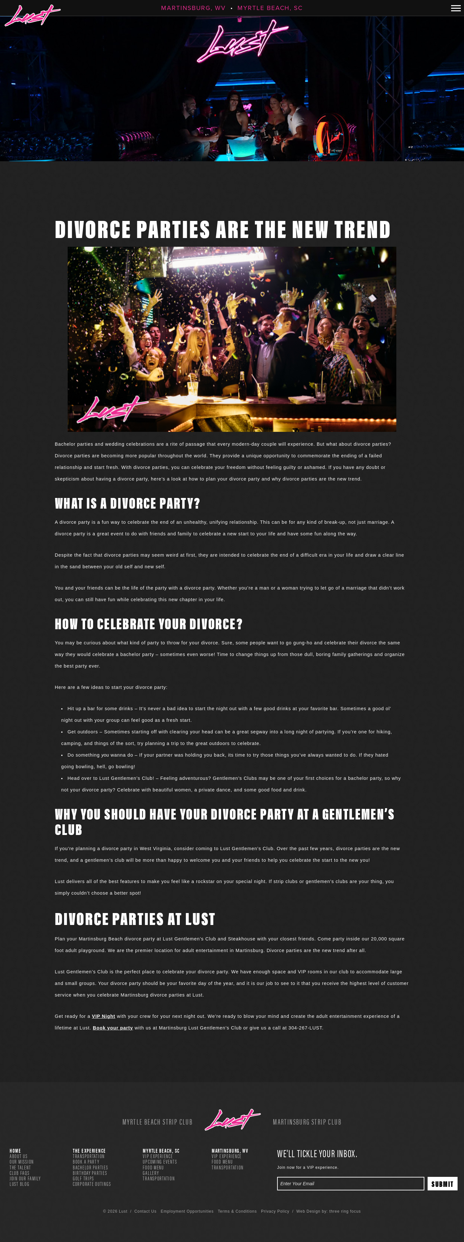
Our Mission (22, 1161)
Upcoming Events (160, 1161)
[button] (456, 8)
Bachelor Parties (90, 1167)
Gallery (151, 1173)
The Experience (89, 1150)
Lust (32, 15)
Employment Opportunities (187, 1211)
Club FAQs (20, 1173)
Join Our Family (25, 1178)
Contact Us (145, 1211)
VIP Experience (158, 1156)
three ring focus (345, 1211)
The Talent (20, 1167)
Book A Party (86, 1161)
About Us (19, 1156)
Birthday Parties (90, 1173)
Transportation (89, 1156)
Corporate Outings (92, 1183)
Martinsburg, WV (193, 8)
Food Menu (153, 1167)
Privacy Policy (275, 1211)
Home (15, 1150)
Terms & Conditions (237, 1211)
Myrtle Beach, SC (270, 8)
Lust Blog (20, 1183)
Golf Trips (83, 1178)
